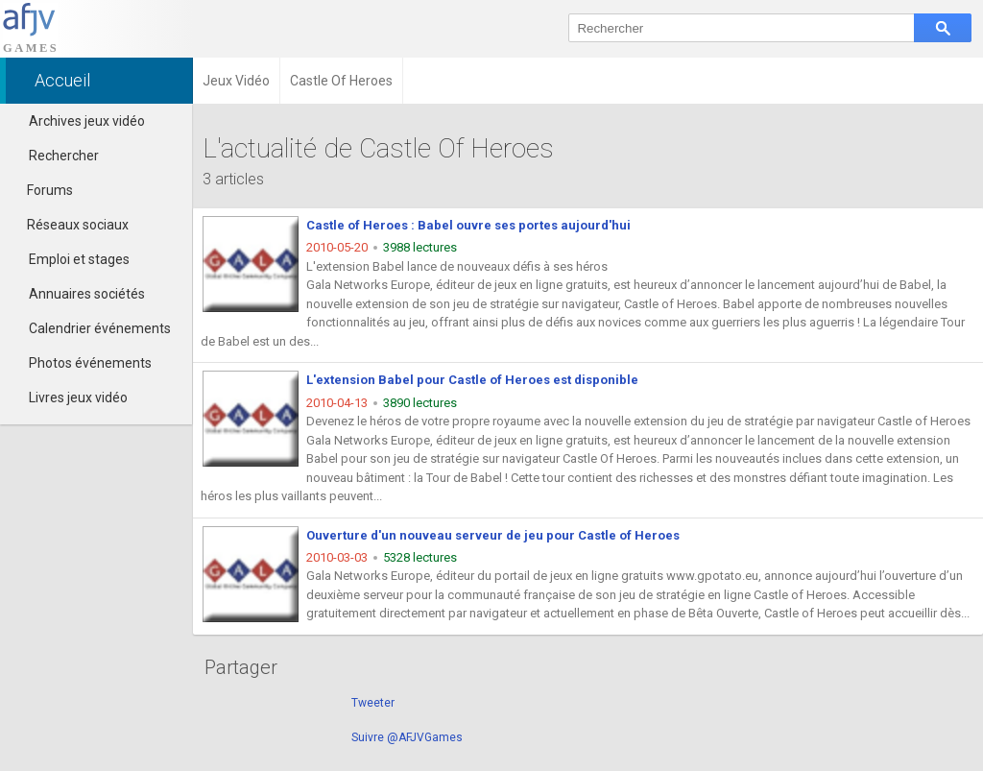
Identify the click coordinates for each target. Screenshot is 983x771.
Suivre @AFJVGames (407, 737)
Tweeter (373, 703)
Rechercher (64, 155)
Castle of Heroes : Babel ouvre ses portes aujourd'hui (468, 225)
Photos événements (90, 363)
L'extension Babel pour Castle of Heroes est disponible (472, 380)
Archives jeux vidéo (87, 121)
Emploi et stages (79, 259)
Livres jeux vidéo (78, 397)
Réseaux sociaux (69, 224)
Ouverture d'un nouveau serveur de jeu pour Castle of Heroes (493, 535)
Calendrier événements (100, 328)
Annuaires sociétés (87, 293)
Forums (41, 190)
